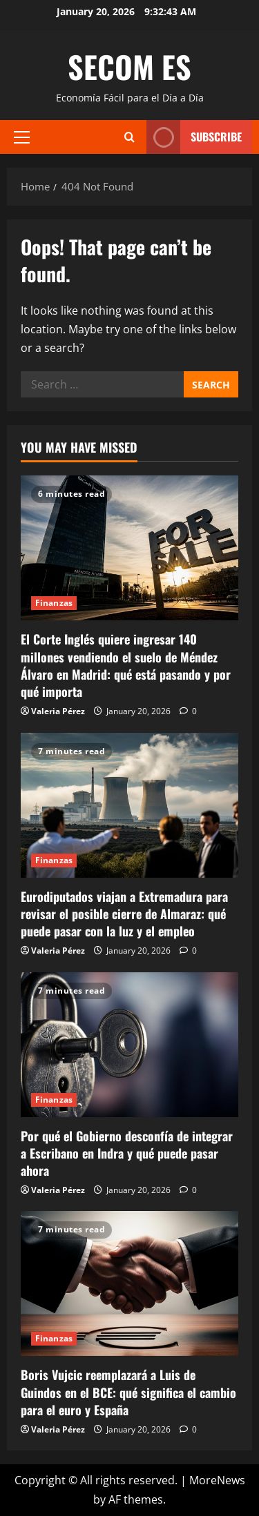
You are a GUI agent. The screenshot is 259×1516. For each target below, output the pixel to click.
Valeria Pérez (58, 711)
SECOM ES (129, 66)
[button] (22, 136)
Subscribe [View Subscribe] (194, 137)
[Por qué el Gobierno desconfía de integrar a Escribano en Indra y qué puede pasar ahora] (129, 1044)
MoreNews (217, 1480)
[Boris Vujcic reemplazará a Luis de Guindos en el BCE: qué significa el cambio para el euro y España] (129, 1283)
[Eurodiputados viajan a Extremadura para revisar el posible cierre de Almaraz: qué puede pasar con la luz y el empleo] (129, 805)
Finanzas (54, 603)
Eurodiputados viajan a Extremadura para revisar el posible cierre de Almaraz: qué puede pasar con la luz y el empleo (124, 913)
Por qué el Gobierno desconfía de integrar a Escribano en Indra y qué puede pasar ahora (127, 1153)
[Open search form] (129, 137)
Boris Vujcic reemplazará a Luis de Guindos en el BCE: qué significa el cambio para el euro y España (128, 1392)
